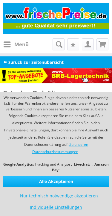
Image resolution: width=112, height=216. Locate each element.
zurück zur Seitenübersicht (33, 62)
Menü (16, 44)
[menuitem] (16, 44)
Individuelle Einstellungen (56, 207)
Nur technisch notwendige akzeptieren (59, 196)
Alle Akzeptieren (56, 181)
